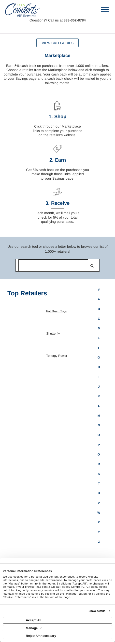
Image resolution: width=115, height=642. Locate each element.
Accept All (33, 620)
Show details (96, 610)
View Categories (57, 43)
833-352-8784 (75, 20)
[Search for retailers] (53, 265)
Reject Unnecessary (41, 636)
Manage (34, 628)
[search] (92, 265)
